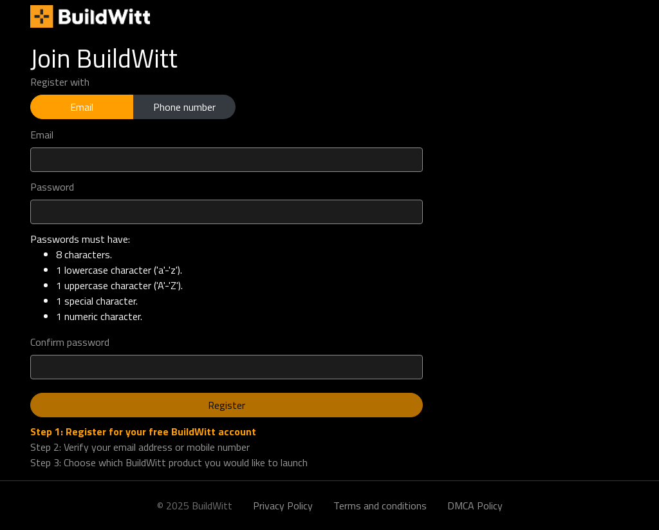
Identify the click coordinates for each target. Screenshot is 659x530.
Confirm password (69, 342)
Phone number (184, 107)
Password (52, 186)
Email (81, 107)
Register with (59, 82)
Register (226, 405)
